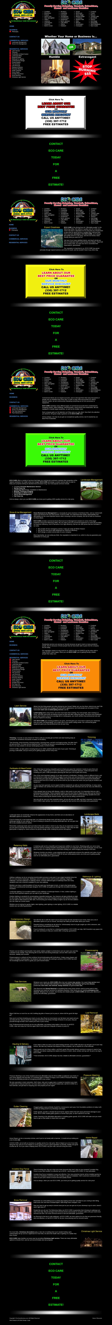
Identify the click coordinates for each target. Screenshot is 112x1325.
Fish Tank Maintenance (18, 411)
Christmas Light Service (19, 77)
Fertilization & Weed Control (20, 54)
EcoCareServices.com (22, 1318)
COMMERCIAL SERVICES (19, 40)
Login (28, 1320)
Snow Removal (16, 75)
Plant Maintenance (17, 413)
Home (94, 1318)
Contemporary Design (18, 60)
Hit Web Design (22, 1320)
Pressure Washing (17, 69)
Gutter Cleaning (16, 70)
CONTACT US (14, 37)
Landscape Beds (17, 56)
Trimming (14, 52)
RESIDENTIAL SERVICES (19, 49)
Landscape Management (19, 42)
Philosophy (15, 31)
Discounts (99, 1318)
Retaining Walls (16, 57)
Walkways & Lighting (18, 59)
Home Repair (16, 72)
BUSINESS (13, 30)
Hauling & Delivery (17, 67)
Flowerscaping (16, 62)
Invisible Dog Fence (17, 74)
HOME (12, 26)
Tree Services (16, 64)
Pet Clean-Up (16, 684)
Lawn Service (16, 51)
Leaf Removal (16, 65)
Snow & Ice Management (19, 44)
